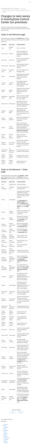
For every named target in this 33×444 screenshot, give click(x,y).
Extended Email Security (6, 432)
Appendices (23, 9)
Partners (6, 424)
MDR (5, 429)
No (20, 412)
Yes (12, 412)
